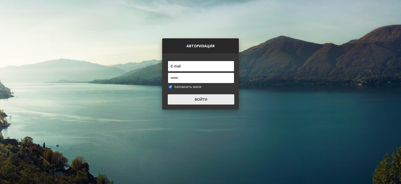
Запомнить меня (187, 86)
